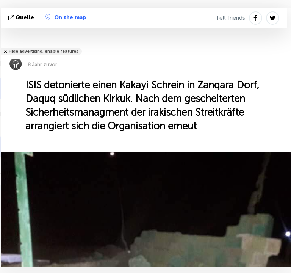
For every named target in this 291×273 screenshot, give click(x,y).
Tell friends (230, 17)
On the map (65, 17)
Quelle (22, 17)
